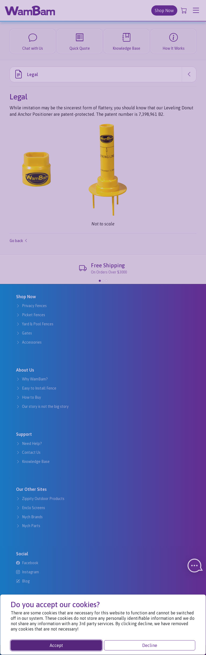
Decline (149, 645)
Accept (56, 645)
